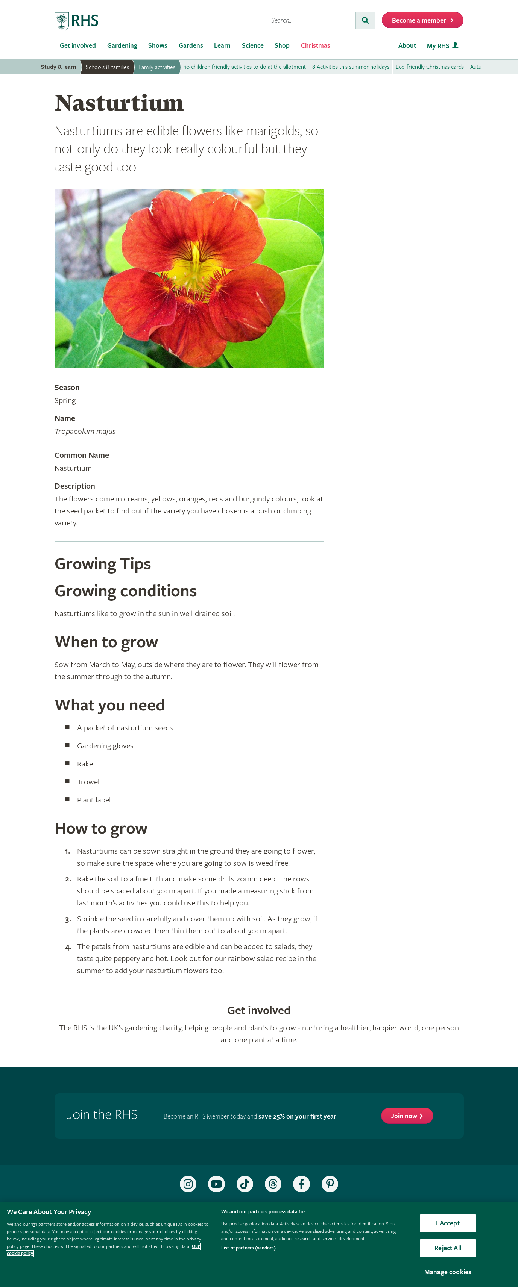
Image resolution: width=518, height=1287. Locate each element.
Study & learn (58, 67)
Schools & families (107, 67)
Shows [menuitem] (157, 46)
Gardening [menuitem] (122, 46)
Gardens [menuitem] (191, 46)
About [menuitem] (407, 46)
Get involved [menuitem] (78, 46)
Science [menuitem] (253, 46)
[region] (259, 1244)
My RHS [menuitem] (438, 46)
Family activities (156, 67)
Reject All (447, 1248)
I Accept (447, 1223)
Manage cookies (448, 1272)
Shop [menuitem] (282, 46)
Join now (404, 1116)
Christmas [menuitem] (315, 46)
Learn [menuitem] (222, 46)
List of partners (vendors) (248, 1248)
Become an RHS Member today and (250, 1116)
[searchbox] (311, 20)
